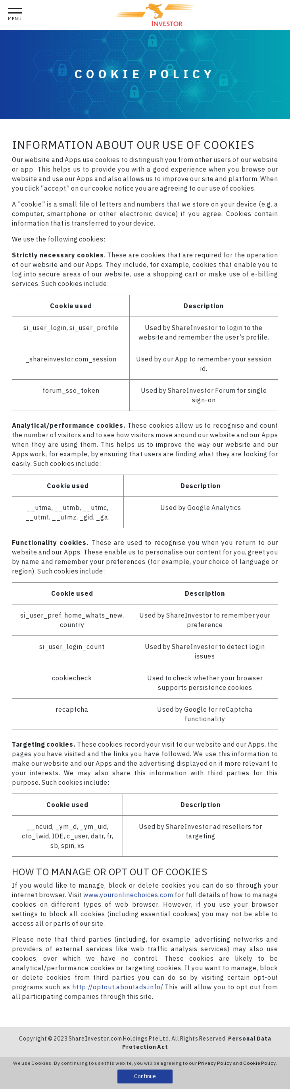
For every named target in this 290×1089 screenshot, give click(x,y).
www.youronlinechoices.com (128, 895)
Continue (145, 1076)
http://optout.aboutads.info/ (117, 987)
